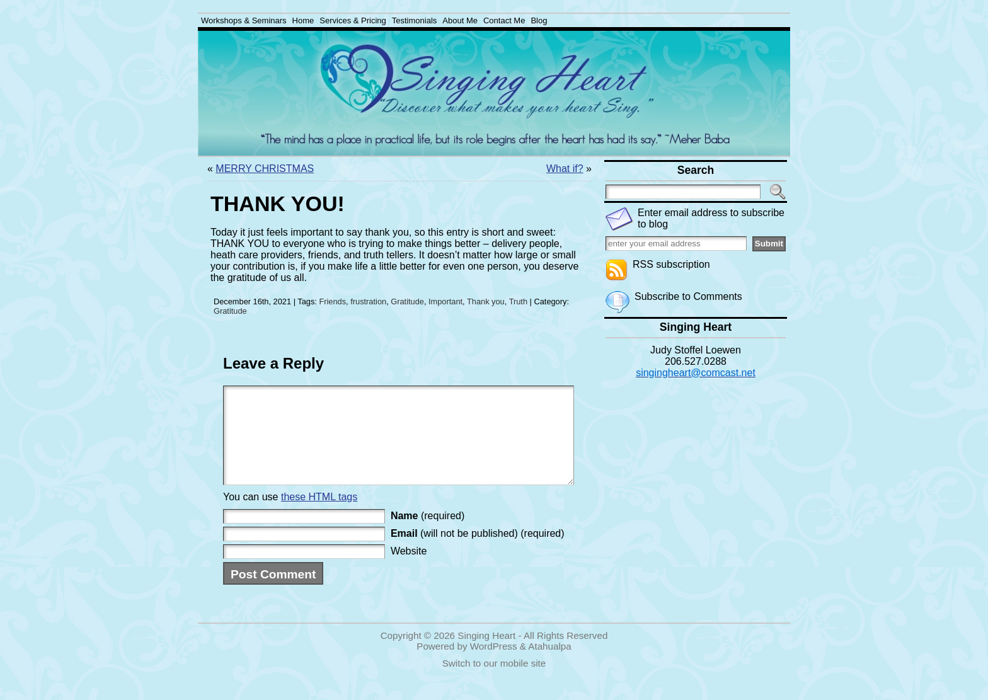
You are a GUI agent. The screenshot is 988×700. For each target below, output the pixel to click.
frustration (368, 301)
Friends (332, 301)
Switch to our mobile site (494, 682)
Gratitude (407, 301)
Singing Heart (486, 654)
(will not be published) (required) (478, 552)
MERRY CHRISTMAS (264, 168)
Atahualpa (549, 665)
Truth (518, 301)
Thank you (486, 301)
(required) (427, 534)
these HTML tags (319, 515)
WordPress (493, 665)
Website (409, 570)
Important (445, 301)
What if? (564, 168)
